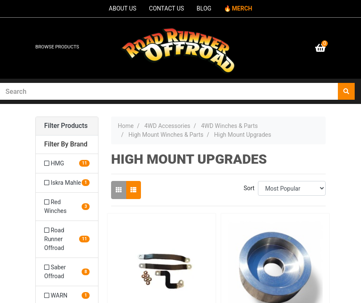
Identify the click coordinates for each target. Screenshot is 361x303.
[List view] (133, 190)
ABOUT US (123, 8)
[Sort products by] (292, 188)
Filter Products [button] (66, 126)
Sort (249, 188)
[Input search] (169, 91)
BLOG (203, 8)
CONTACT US (166, 8)
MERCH (242, 8)
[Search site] (346, 91)
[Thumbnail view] (118, 190)
